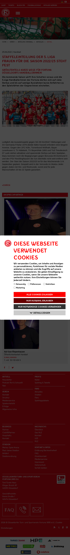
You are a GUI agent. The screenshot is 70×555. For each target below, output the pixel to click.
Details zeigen (40, 313)
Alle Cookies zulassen (39, 294)
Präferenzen (34, 284)
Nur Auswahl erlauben (39, 300)
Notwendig (20, 284)
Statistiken (49, 284)
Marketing (19, 287)
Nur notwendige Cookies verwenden (39, 306)
